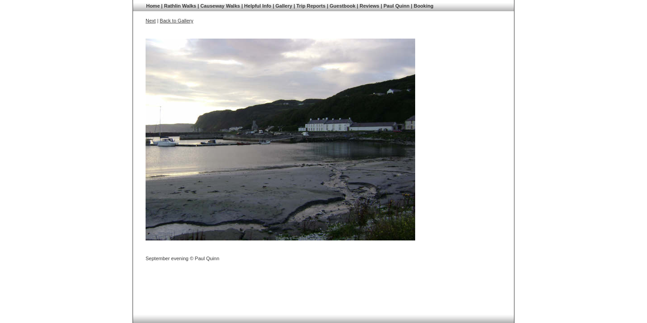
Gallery (283, 6)
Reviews (369, 6)
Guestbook (342, 6)
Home (153, 6)
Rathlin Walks (180, 6)
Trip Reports (311, 6)
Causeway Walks (220, 6)
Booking (424, 6)
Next (151, 20)
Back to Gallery (177, 20)
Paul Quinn (396, 6)
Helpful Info (257, 6)
